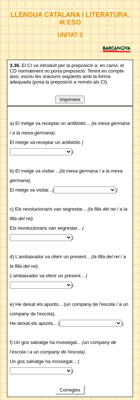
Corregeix (70, 390)
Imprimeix (70, 99)
